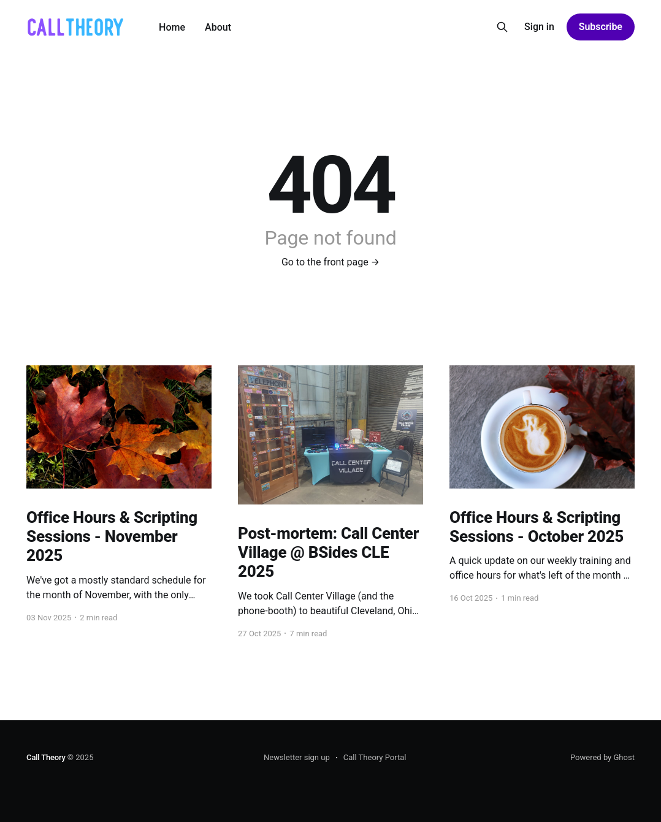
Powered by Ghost (602, 757)
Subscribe (600, 26)
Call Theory (45, 757)
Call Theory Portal (375, 757)
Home (172, 27)
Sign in (539, 26)
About (218, 27)
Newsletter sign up (297, 757)
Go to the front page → (330, 262)
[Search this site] (502, 27)
